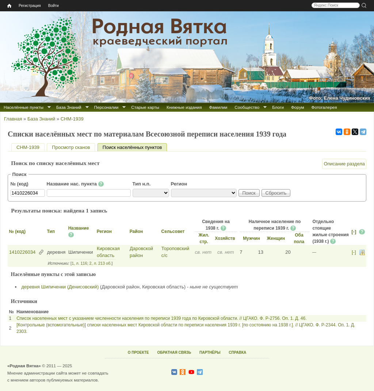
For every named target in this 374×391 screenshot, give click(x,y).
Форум (297, 107)
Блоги (278, 107)
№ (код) (19, 184)
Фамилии (218, 107)
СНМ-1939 (72, 119)
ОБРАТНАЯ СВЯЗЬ (174, 352)
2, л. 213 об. (100, 263)
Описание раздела (344, 163)
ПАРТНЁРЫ (209, 352)
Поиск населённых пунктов (135, 147)
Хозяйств (225, 238)
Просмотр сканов (71, 147)
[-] (353, 231)
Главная (13, 119)
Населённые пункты (23, 107)
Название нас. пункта (75, 184)
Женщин (276, 238)
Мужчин (251, 238)
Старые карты (145, 107)
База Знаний (68, 107)
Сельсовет (173, 231)
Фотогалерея (324, 107)
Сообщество (246, 107)
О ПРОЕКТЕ (138, 352)
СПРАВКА (237, 352)
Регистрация (30, 6)
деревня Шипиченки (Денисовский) (60, 287)
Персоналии (106, 107)
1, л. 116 (79, 263)
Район (136, 231)
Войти (53, 6)
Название (78, 228)
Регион (179, 184)
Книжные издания (184, 107)
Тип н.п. (142, 184)
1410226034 (22, 252)
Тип (51, 231)
